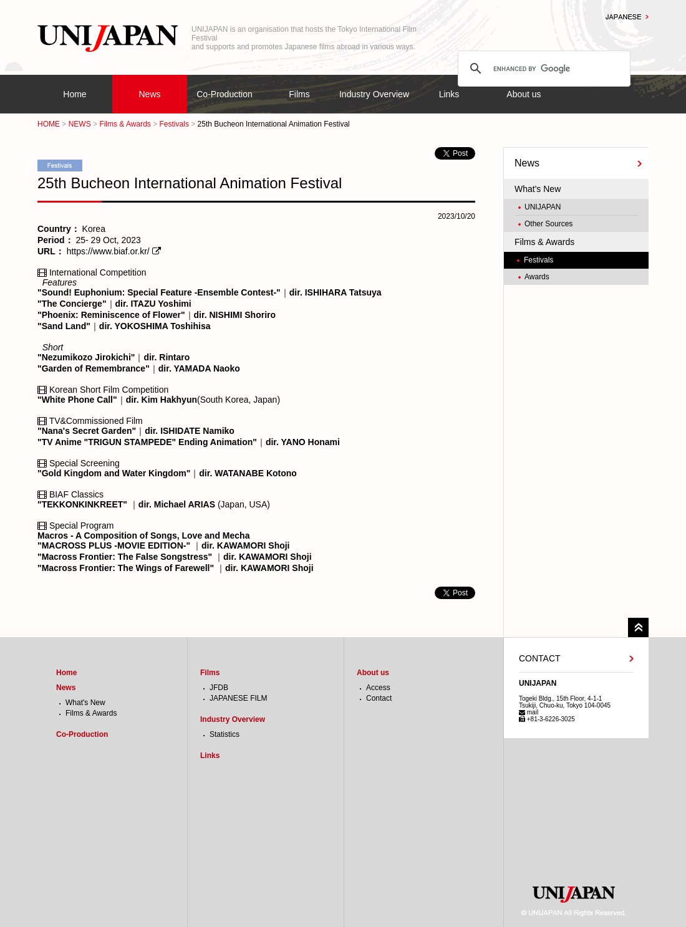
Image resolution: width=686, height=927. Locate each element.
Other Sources (548, 223)
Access (378, 687)
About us (523, 94)
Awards (536, 276)
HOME (48, 124)
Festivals (174, 124)
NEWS (80, 124)
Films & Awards (124, 124)
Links (449, 94)
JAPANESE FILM (238, 698)
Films (299, 94)
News (149, 94)
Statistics (224, 734)
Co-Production (224, 94)
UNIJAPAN (542, 207)
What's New (537, 189)
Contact (379, 698)
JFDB (219, 687)
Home (74, 94)
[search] (542, 68)
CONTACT (540, 658)
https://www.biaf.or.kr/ (108, 251)
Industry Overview (374, 94)
